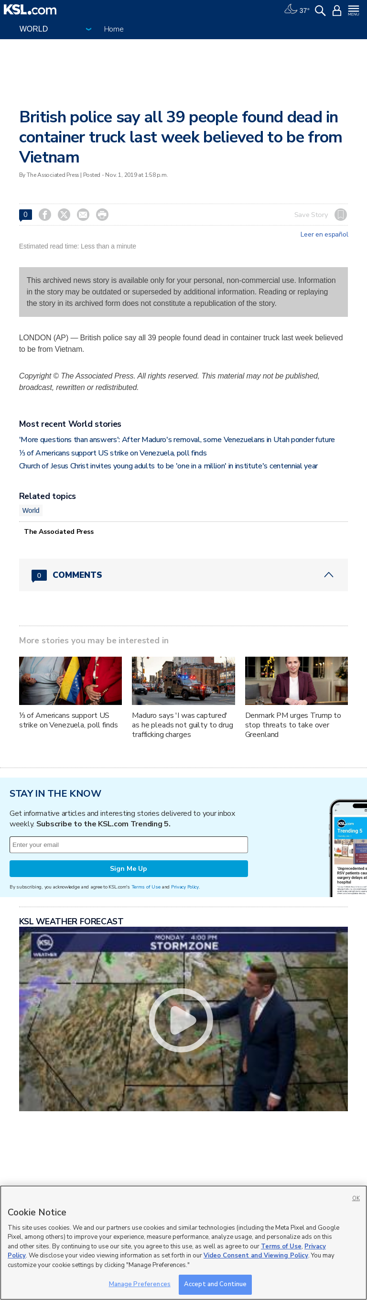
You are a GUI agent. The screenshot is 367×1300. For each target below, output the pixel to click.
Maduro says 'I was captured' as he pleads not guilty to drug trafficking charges (182, 725)
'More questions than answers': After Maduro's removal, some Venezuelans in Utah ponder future (177, 439)
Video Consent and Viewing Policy (256, 1255)
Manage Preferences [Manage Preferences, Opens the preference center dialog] (140, 1284)
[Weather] (297, 9)
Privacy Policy (185, 887)
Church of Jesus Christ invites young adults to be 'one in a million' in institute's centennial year (168, 466)
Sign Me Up (128, 868)
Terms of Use (146, 887)
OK (356, 1198)
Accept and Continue (215, 1284)
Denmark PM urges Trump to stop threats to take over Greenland (293, 725)
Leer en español (324, 234)
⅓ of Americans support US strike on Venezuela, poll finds (113, 453)
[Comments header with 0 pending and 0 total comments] (183, 575)
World (31, 510)
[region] (183, 1242)
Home (114, 29)
